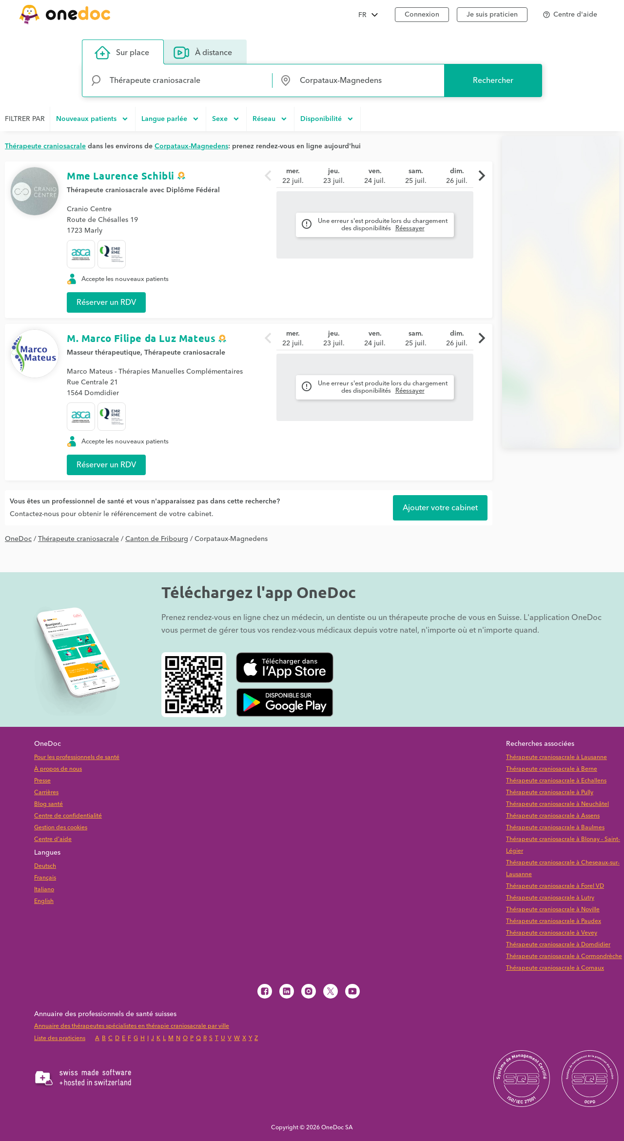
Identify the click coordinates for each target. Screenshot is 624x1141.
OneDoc (18, 539)
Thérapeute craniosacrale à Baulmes (555, 827)
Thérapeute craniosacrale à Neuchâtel (557, 804)
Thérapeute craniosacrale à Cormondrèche (564, 956)
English (44, 901)
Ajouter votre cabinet (440, 508)
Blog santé (48, 804)
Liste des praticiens (59, 1038)
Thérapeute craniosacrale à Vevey (551, 933)
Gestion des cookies (60, 827)
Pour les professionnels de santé (76, 757)
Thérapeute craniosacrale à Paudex (553, 921)
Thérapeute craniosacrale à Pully (549, 792)
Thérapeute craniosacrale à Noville (553, 909)
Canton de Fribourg (156, 539)
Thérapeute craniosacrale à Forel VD (555, 886)
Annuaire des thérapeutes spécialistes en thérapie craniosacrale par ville (131, 1026)
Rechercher (493, 80)
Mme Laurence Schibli (121, 175)
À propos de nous (58, 769)
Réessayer (410, 228)
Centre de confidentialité (68, 816)
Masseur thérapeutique (103, 353)
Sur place (122, 52)
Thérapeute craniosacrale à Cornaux (555, 968)
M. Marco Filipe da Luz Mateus (141, 338)
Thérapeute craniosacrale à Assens (553, 816)
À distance (203, 52)
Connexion (422, 14)
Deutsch (45, 866)
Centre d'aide (53, 839)
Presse (42, 781)
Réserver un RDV (106, 302)
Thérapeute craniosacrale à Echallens (556, 781)
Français (45, 878)
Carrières (46, 792)
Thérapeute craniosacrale (184, 353)
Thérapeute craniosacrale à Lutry (550, 898)
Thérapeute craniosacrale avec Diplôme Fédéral (143, 190)
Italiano (44, 889)
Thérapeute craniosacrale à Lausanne (556, 757)
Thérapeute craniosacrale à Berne (551, 769)
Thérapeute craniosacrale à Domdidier (558, 945)
